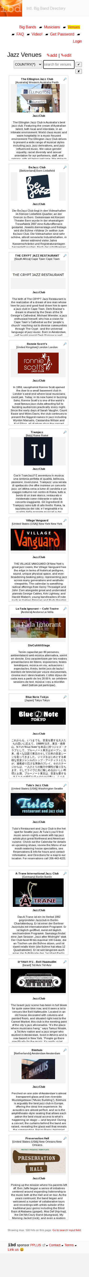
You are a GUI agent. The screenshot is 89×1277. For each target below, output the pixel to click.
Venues (74, 27)
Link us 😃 (16, 1249)
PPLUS (37, 1245)
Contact (55, 1245)
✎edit (66, 55)
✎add (52, 55)
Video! (37, 34)
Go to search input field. (67, 1230)
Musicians (52, 27)
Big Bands (27, 27)
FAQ (20, 34)
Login (77, 41)
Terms (69, 1245)
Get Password (62, 34)
